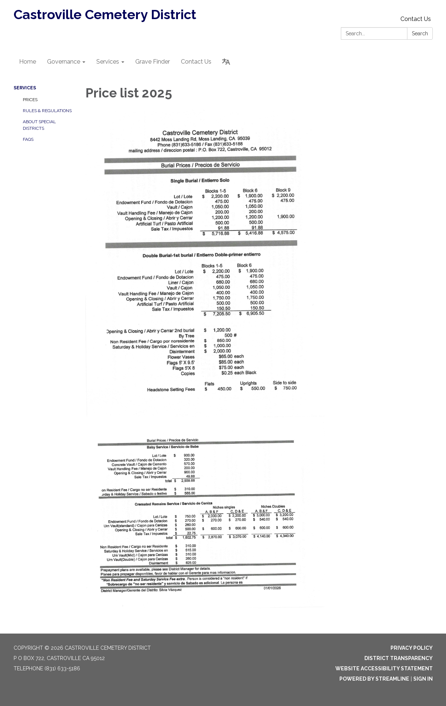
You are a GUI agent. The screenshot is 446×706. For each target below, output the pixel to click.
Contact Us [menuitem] (196, 61)
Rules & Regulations (47, 110)
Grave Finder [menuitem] (152, 61)
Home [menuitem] (27, 61)
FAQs (28, 139)
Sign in (423, 679)
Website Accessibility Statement (384, 668)
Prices (30, 99)
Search (420, 33)
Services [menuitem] (107, 61)
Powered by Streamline (374, 679)
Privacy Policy (411, 648)
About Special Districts (39, 125)
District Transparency (398, 658)
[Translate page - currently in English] (226, 62)
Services (25, 87)
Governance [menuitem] (63, 61)
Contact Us (415, 18)
